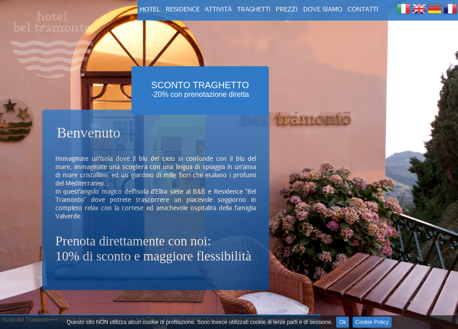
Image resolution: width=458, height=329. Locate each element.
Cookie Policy (372, 322)
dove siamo (323, 9)
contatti (363, 9)
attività (218, 9)
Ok (342, 322)
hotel (150, 9)
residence (183, 9)
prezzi (287, 9)
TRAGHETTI (254, 9)
